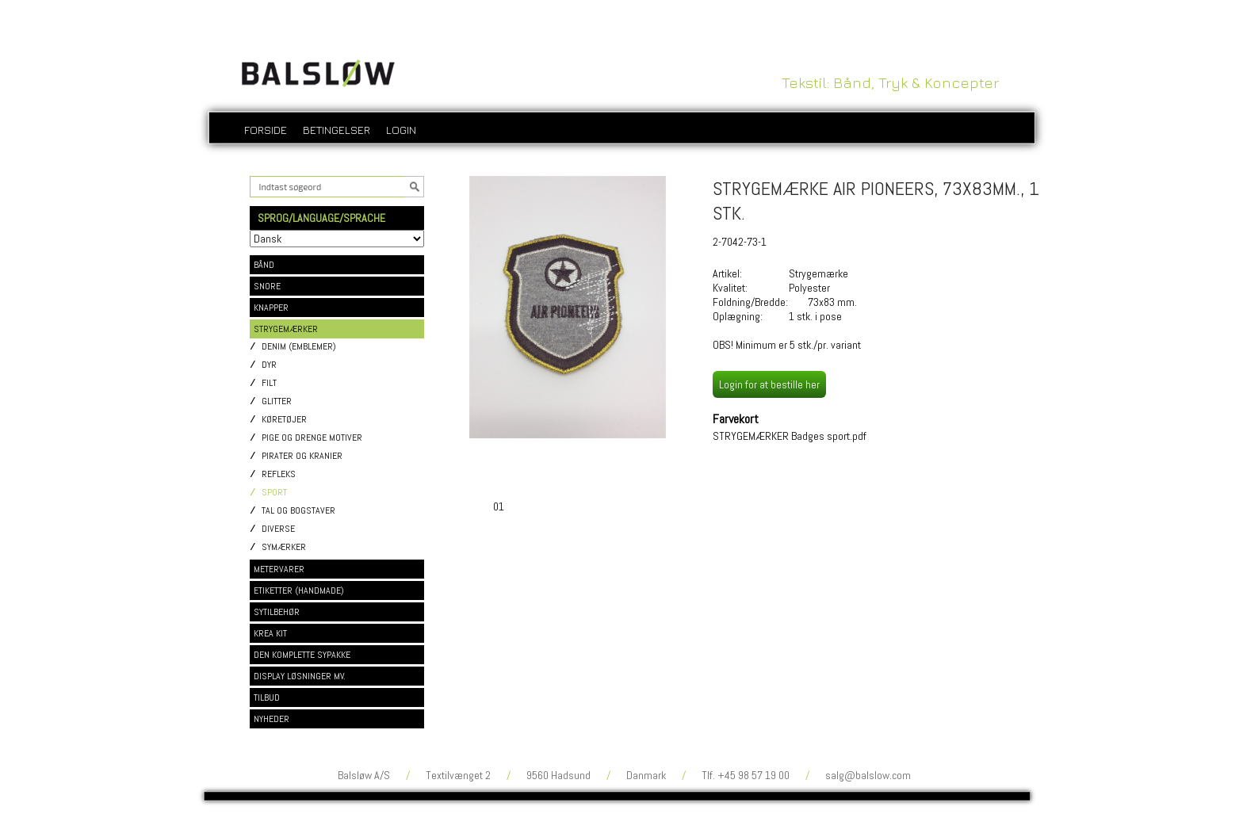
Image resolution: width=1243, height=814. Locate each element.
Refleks (279, 474)
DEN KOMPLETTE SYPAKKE (302, 654)
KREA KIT (270, 633)
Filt (269, 383)
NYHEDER (271, 719)
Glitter (277, 401)
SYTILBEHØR (277, 612)
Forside (265, 129)
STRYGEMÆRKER (286, 329)
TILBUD (267, 697)
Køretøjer (284, 420)
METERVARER (279, 569)
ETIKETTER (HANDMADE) (299, 590)
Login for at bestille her (769, 384)
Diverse (278, 529)
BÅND (264, 264)
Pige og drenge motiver (312, 438)
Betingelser (336, 129)
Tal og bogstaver (298, 511)
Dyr (269, 365)
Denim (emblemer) (299, 347)
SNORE (267, 286)
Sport (274, 493)
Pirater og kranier (302, 456)
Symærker (284, 547)
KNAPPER (271, 307)
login (401, 129)
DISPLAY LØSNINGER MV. (300, 676)
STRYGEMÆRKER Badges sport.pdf (789, 436)
